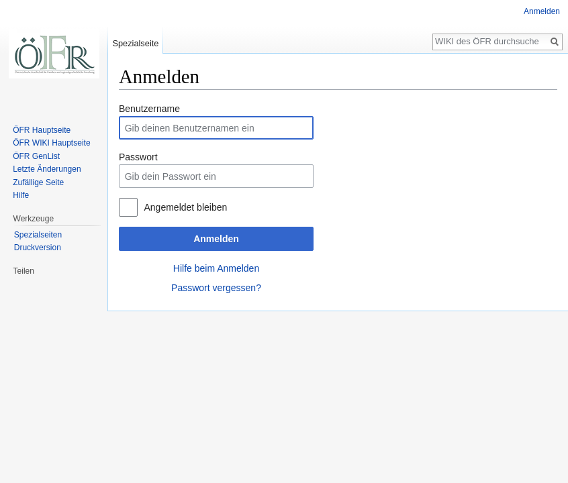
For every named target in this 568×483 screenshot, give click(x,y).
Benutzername (149, 108)
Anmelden (216, 238)
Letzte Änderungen (47, 169)
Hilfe (21, 195)
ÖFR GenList (36, 156)
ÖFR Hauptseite (41, 130)
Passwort (138, 157)
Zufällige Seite (38, 182)
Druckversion (37, 247)
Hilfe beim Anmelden (216, 268)
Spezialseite (135, 43)
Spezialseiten (38, 234)
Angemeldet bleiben (185, 207)
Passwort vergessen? (216, 287)
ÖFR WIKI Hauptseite (51, 143)
